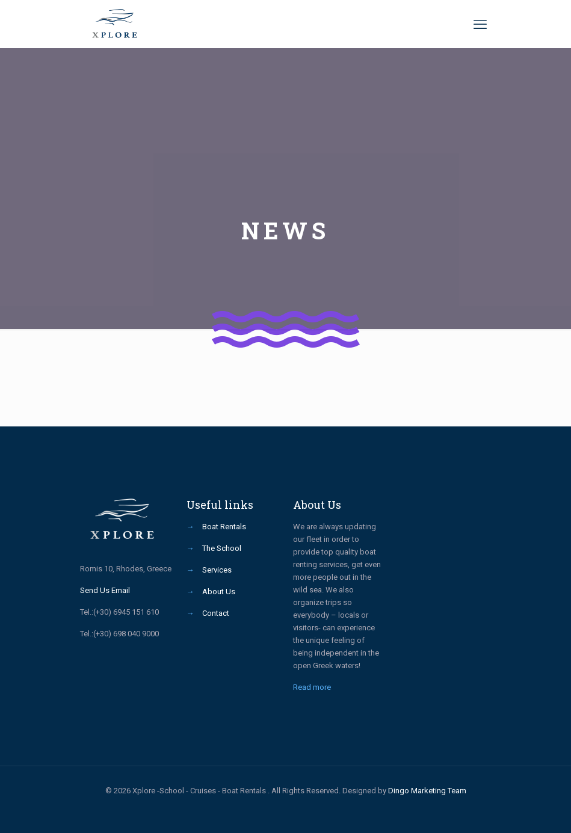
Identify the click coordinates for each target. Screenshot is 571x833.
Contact (215, 613)
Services (217, 569)
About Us (218, 591)
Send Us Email (105, 590)
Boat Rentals (224, 526)
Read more (312, 687)
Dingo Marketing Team (427, 790)
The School (221, 548)
